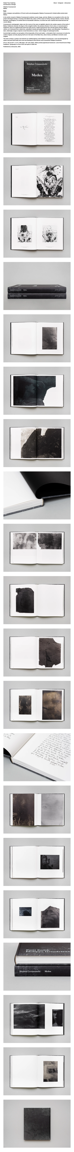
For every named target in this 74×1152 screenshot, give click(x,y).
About (55, 3)
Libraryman (67, 3)
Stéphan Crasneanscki (45, 13)
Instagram (60, 3)
